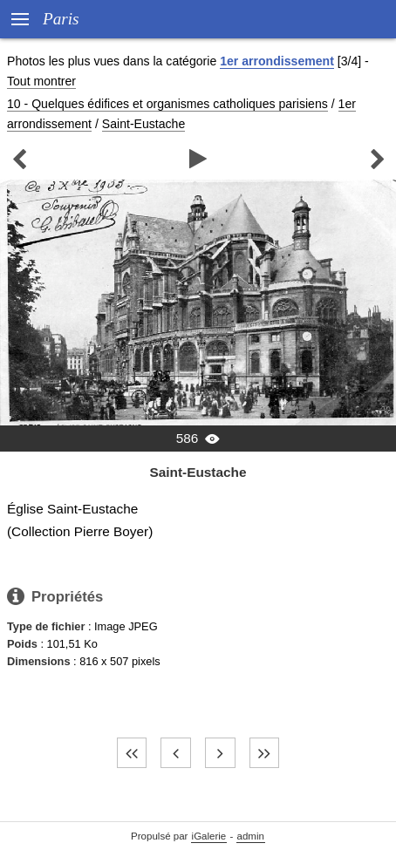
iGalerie (209, 836)
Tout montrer (41, 81)
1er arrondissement (277, 61)
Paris (61, 19)
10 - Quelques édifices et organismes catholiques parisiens (167, 104)
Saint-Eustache (143, 124)
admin (250, 836)
